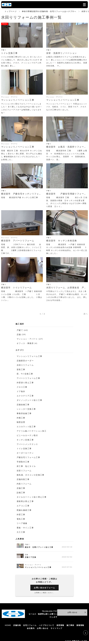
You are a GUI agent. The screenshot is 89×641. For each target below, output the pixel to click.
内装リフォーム (24, 481)
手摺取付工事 (23, 459)
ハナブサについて (46, 622)
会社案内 (31, 625)
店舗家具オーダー (25, 360)
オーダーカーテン (25, 451)
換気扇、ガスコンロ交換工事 (30, 473)
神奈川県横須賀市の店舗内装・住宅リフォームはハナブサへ (49, 11)
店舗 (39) (21, 334)
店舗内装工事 (23, 477)
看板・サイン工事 (25, 524)
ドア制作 (21, 390)
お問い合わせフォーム (44, 584)
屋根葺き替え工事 (25, 498)
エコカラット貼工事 (26, 425)
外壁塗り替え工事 (25, 382)
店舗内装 (17, 622)
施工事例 (70, 622)
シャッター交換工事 (26, 408)
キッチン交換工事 (25, 438)
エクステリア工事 (25, 395)
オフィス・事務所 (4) (27, 343)
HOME (8, 622)
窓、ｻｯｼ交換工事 (25, 373)
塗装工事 (21, 369)
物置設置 (21, 421)
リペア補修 (22, 520)
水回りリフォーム (25, 364)
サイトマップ (56, 625)
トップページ (11, 11)
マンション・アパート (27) (30, 339)
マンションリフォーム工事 (29, 356)
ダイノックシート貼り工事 (29, 399)
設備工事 (21, 490)
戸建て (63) (22, 330)
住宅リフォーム (30, 622)
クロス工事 (22, 386)
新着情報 (80, 622)
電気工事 (21, 516)
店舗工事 (21, 485)
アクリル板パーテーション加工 (32, 429)
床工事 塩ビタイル (26, 464)
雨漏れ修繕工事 (24, 507)
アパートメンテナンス (27, 442)
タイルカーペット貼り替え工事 (32, 494)
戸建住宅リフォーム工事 (28, 455)
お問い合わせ (42, 625)
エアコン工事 (23, 503)
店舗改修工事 (23, 403)
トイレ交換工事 (24, 446)
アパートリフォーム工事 (28, 377)
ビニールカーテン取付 (27, 434)
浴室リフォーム (24, 468)
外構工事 (21, 416)
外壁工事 (21, 511)
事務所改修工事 (24, 412)
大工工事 (21, 529)
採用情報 (60, 622)
